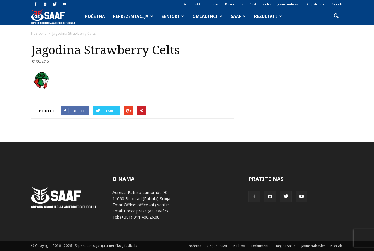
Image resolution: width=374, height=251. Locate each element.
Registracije (315, 4)
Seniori (173, 16)
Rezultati (268, 16)
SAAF (238, 16)
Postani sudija (260, 4)
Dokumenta (234, 4)
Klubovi (213, 4)
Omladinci (207, 16)
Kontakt (337, 4)
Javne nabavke (289, 4)
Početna (95, 16)
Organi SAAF (192, 4)
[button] (336, 16)
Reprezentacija (133, 16)
